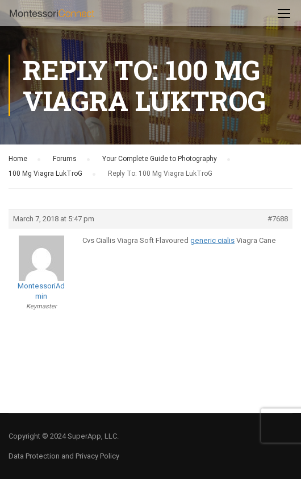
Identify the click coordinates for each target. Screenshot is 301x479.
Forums (65, 159)
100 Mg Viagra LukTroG (45, 173)
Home (18, 159)
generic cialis (212, 240)
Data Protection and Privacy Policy (64, 456)
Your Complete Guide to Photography (159, 159)
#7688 (277, 218)
